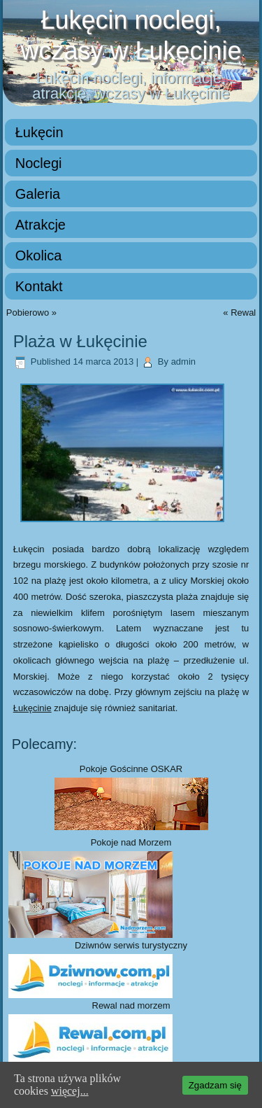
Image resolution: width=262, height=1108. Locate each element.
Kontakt (39, 286)
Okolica (38, 255)
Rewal (243, 312)
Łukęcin (39, 132)
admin (183, 361)
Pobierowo (27, 312)
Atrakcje (40, 224)
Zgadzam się (215, 1085)
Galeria (37, 194)
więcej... (70, 1091)
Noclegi (38, 163)
